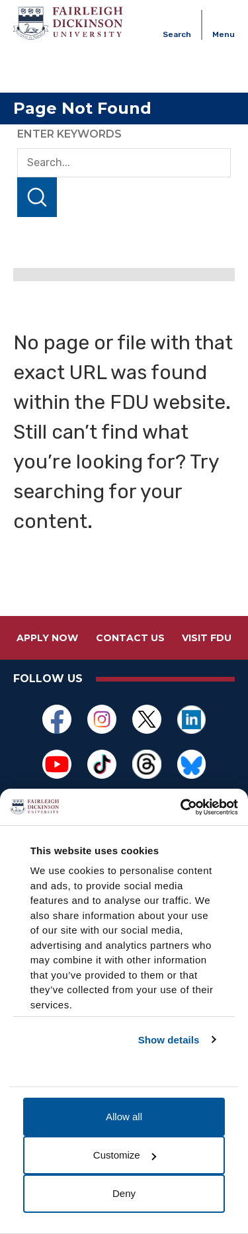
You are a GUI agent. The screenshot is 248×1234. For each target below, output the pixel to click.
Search (37, 197)
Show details (169, 1039)
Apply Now (47, 638)
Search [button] (177, 34)
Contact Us (130, 638)
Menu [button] (223, 34)
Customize (124, 1155)
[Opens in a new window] (56, 719)
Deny (124, 1193)
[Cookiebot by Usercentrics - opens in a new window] (180, 807)
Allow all (124, 1116)
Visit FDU (206, 638)
